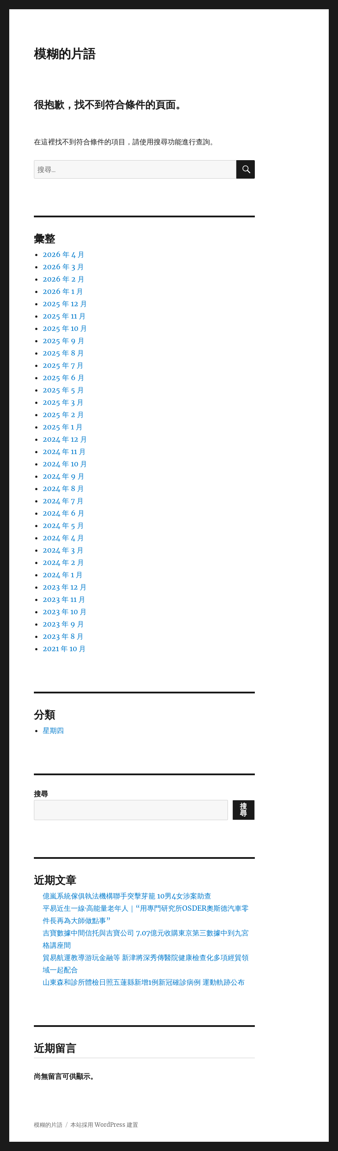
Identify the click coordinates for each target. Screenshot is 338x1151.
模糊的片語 (65, 53)
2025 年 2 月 (63, 414)
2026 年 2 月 (63, 279)
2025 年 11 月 (64, 316)
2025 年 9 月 (63, 340)
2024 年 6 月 (63, 513)
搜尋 (41, 793)
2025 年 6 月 (63, 377)
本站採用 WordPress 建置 (104, 1125)
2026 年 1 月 (63, 291)
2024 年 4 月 (63, 537)
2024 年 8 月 (63, 488)
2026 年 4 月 (63, 254)
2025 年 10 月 (65, 328)
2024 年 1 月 (63, 574)
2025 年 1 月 (63, 426)
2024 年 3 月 (63, 550)
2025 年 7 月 (63, 365)
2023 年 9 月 (63, 623)
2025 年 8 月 (63, 352)
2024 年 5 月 (63, 525)
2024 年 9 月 (63, 476)
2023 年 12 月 (65, 587)
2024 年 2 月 (63, 562)
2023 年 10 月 (65, 611)
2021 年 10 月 (64, 648)
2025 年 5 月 (63, 389)
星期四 (53, 730)
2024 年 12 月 (65, 439)
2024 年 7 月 (63, 500)
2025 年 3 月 (63, 402)
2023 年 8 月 (63, 636)
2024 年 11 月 (64, 451)
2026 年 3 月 (63, 266)
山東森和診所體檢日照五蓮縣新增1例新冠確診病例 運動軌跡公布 (144, 982)
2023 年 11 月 (64, 599)
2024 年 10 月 (65, 463)
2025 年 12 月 (65, 303)
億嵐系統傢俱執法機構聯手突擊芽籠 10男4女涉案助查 (127, 895)
